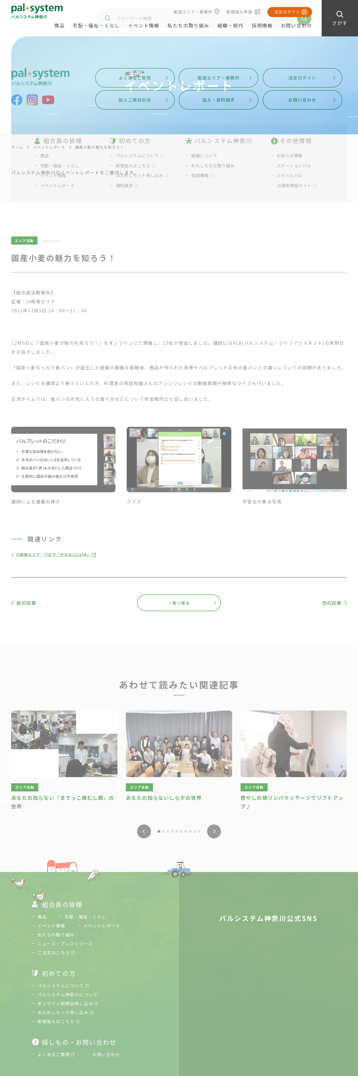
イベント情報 (143, 25)
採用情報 (262, 25)
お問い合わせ (296, 25)
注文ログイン (287, 12)
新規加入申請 (239, 12)
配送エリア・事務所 (193, 12)
